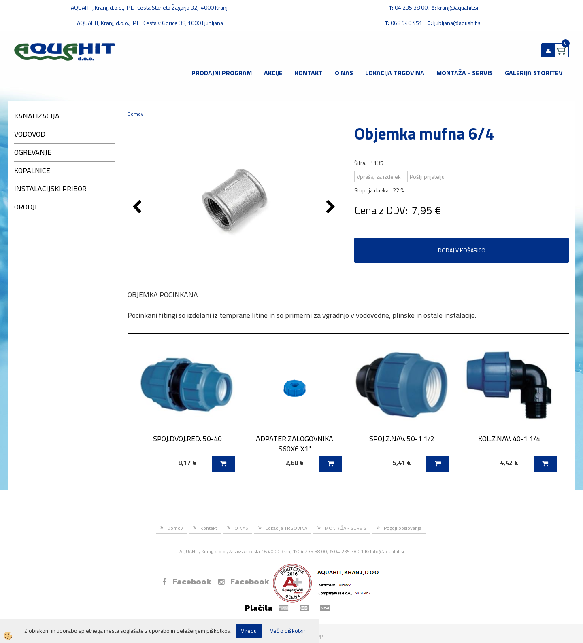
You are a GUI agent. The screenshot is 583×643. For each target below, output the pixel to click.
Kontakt (309, 73)
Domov (135, 114)
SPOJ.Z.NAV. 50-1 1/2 (401, 438)
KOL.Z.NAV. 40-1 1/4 (509, 438)
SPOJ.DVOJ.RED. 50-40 (187, 438)
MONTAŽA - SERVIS (464, 73)
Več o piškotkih (288, 631)
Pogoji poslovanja (402, 528)
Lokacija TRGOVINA (394, 73)
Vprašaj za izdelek (379, 176)
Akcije (273, 73)
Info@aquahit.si (387, 551)
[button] (331, 207)
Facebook (186, 581)
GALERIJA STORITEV (534, 73)
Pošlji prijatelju (427, 176)
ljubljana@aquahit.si (457, 23)
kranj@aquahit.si (457, 7)
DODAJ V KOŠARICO (461, 250)
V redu (249, 630)
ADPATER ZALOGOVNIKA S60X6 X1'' (294, 443)
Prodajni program (221, 73)
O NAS (344, 73)
